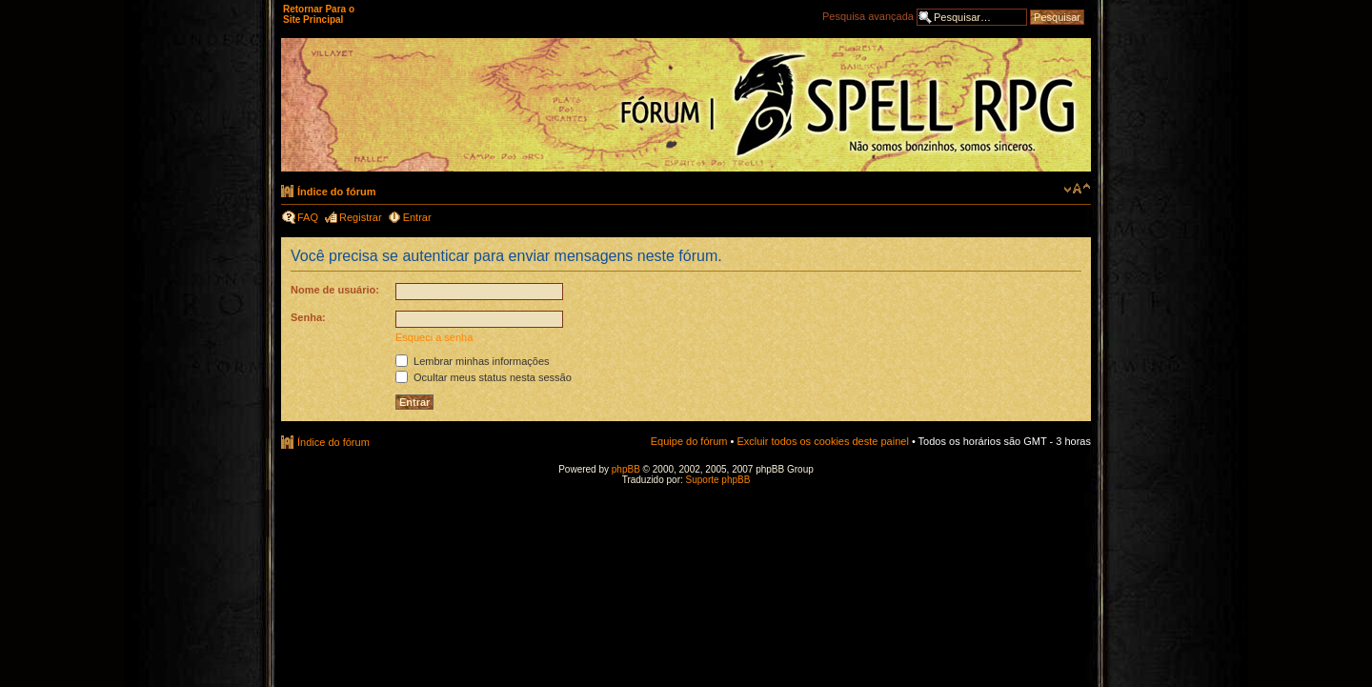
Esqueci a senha (434, 337)
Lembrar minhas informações (472, 361)
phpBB (626, 469)
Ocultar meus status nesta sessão (483, 377)
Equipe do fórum (689, 441)
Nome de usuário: (335, 289)
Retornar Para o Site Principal (318, 14)
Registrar (360, 217)
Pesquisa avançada (868, 16)
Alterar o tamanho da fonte (1077, 188)
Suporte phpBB (718, 480)
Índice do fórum (336, 191)
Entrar (417, 217)
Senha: (308, 317)
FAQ (307, 217)
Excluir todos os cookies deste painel (822, 441)
